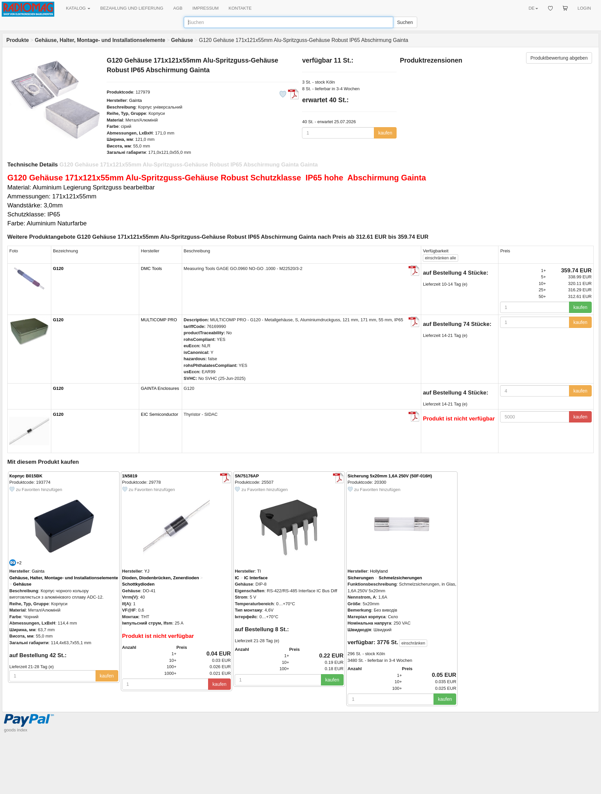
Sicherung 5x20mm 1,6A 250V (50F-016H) (390, 475)
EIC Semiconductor (159, 414)
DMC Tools (151, 268)
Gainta (135, 100)
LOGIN (584, 8)
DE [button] (533, 8)
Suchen (405, 22)
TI (259, 571)
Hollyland (379, 571)
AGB (177, 8)
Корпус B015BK (25, 475)
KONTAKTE (240, 8)
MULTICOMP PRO (159, 319)
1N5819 (130, 475)
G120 (58, 268)
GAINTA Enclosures (160, 388)
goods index (15, 729)
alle (440, 258)
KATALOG (78, 8)
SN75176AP (247, 475)
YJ (147, 571)
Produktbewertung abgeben (559, 58)
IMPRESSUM (205, 8)
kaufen (385, 132)
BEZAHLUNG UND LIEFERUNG (131, 8)
